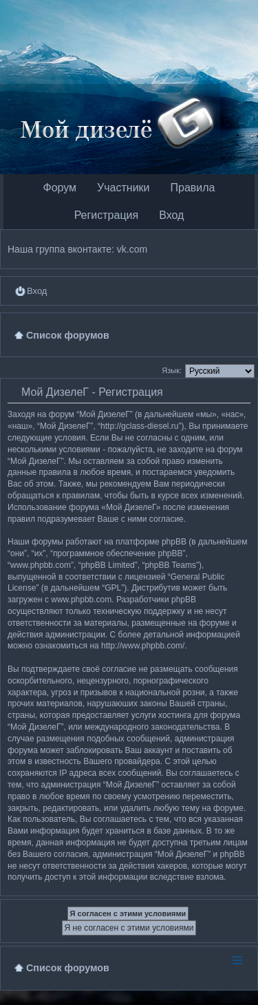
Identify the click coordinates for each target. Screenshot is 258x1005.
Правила (193, 187)
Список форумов (67, 967)
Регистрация (106, 215)
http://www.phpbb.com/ (142, 645)
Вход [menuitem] (37, 291)
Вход (171, 215)
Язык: (172, 370)
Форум (59, 187)
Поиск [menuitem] (244, 335)
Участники (123, 187)
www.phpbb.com (81, 599)
